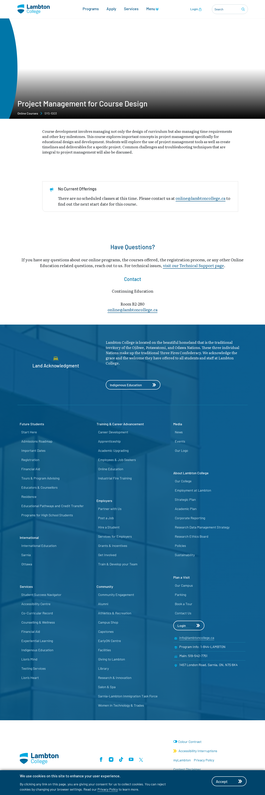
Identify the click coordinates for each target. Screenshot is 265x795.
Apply (111, 9)
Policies (180, 546)
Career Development (113, 432)
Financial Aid (30, 469)
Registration (30, 460)
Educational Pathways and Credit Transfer (52, 506)
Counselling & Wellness (38, 622)
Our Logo (181, 451)
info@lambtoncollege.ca (196, 638)
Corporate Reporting (190, 518)
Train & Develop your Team (117, 564)
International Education (38, 546)
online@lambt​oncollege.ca (133, 309)
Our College (183, 481)
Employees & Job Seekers (117, 460)
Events (180, 441)
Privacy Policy (107, 789)
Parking (180, 595)
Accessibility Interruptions (195, 751)
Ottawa (26, 564)
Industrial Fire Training (115, 478)
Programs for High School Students (47, 515)
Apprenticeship (109, 441)
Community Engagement (116, 595)
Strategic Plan (185, 500)
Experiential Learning (37, 641)
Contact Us (183, 613)
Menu (152, 9)
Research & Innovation (114, 678)
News (179, 432)
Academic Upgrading (113, 451)
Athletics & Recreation (114, 613)
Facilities (104, 650)
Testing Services (33, 668)
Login (196, 9)
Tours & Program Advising (40, 478)
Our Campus (184, 585)
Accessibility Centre (35, 604)
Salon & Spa (107, 687)
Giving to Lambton (111, 659)
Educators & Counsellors (39, 487)
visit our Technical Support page (193, 265)
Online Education (110, 469)
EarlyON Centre (109, 641)
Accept (229, 781)
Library (103, 668)
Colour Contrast (189, 741)
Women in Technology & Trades (121, 705)
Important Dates (33, 451)
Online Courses (27, 113)
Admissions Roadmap (36, 441)
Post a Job (106, 518)
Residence (28, 497)
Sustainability (185, 555)
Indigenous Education (133, 385)
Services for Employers (115, 536)
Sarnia (26, 555)
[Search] (244, 9)
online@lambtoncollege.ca (200, 198)
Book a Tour (183, 604)
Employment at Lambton (193, 490)
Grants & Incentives (112, 546)
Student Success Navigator (41, 595)
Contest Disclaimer (187, 769)
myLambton (182, 760)
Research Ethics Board (191, 536)
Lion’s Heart (30, 678)
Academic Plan (185, 509)
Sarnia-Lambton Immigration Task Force (128, 696)
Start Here (29, 432)
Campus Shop (108, 622)
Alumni (103, 604)
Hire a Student (109, 527)
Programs (91, 9)
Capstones (106, 632)
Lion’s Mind (29, 659)
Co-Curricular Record (37, 613)
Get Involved (107, 555)
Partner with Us (109, 509)
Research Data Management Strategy (202, 527)
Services (131, 9)
